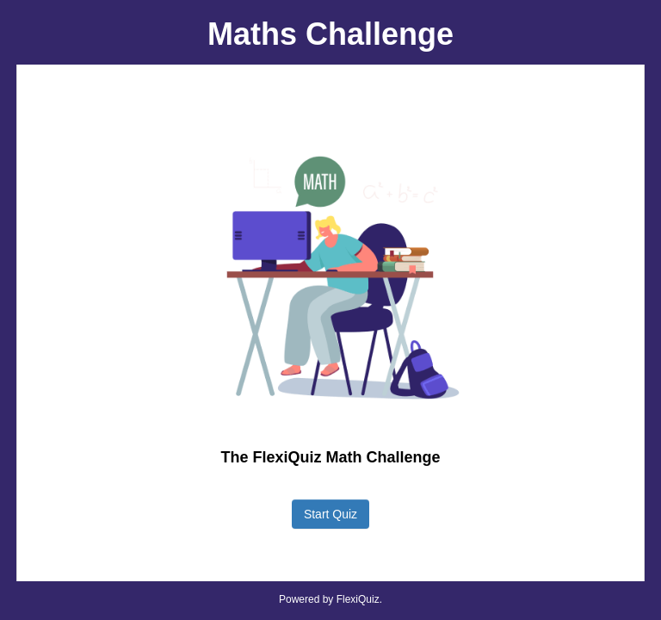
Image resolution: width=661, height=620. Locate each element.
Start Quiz (330, 514)
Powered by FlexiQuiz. (330, 599)
